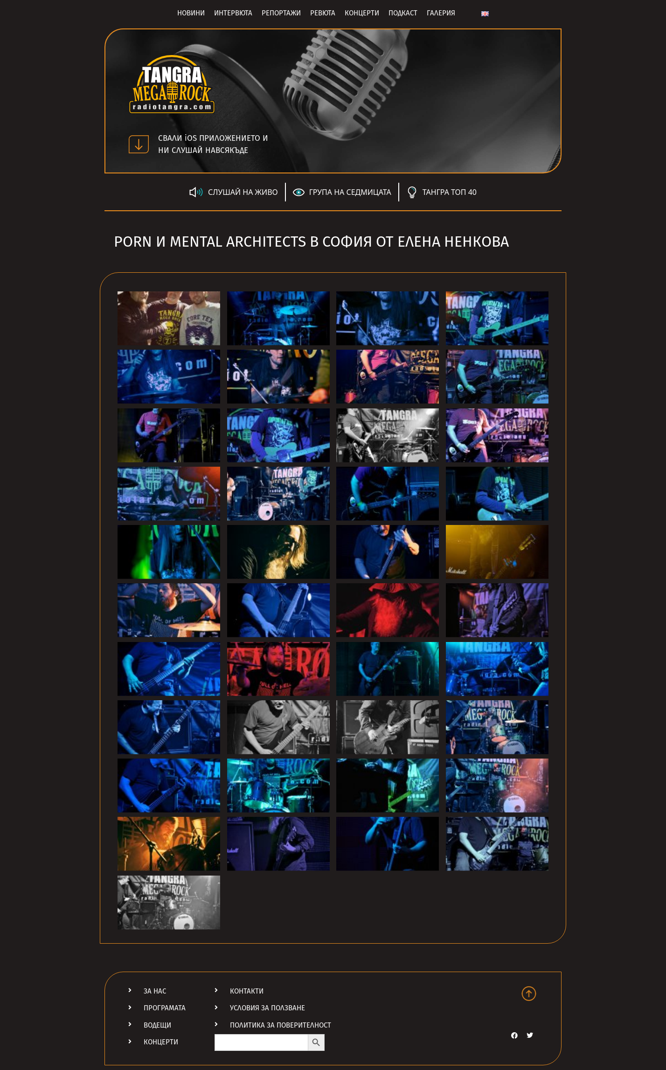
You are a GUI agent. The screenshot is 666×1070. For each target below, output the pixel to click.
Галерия (441, 13)
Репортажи (281, 13)
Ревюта (322, 13)
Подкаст (402, 13)
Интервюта (233, 13)
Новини (191, 13)
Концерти (362, 13)
